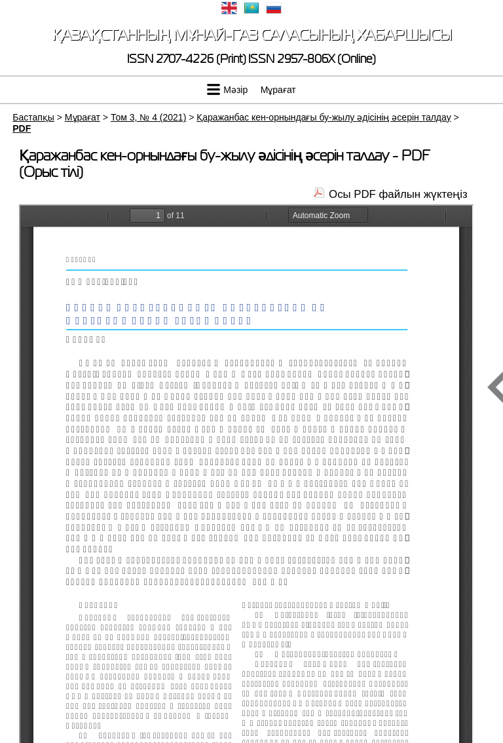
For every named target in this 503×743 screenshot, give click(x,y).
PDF (21, 128)
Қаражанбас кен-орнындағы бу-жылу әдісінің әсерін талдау (323, 117)
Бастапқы (33, 117)
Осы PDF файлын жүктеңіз (398, 194)
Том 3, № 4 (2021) (148, 117)
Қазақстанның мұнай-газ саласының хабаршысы (252, 35)
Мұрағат (278, 90)
